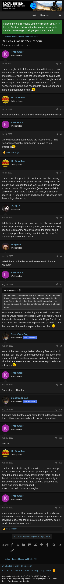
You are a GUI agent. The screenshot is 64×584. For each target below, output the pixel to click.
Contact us (7, 570)
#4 (61, 173)
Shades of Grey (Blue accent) (17, 566)
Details (26, 581)
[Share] (57, 64)
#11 (60, 438)
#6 (61, 256)
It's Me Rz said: (11, 290)
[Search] (60, 15)
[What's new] (54, 15)
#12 (60, 463)
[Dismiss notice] (59, 23)
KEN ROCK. (10, 45)
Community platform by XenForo (26, 576)
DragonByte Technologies (12, 581)
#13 (60, 508)
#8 (61, 346)
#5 (61, 218)
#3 (61, 134)
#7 (61, 284)
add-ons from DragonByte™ (35, 579)
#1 (61, 64)
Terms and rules (21, 570)
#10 (60, 409)
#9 (61, 385)
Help (48, 570)
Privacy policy (38, 570)
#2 (61, 109)
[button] (4, 15)
